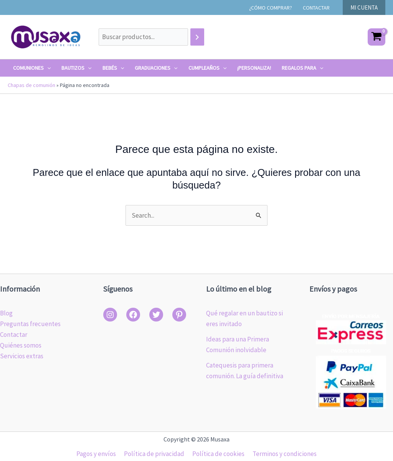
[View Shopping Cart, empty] (376, 37)
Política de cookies (218, 454)
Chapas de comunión (31, 85)
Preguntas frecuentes (30, 324)
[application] (47, 68)
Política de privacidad (155, 454)
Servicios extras (21, 356)
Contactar (13, 334)
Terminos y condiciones (282, 454)
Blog (6, 313)
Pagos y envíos (98, 454)
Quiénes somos (20, 345)
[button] (364, 7)
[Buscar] (197, 37)
